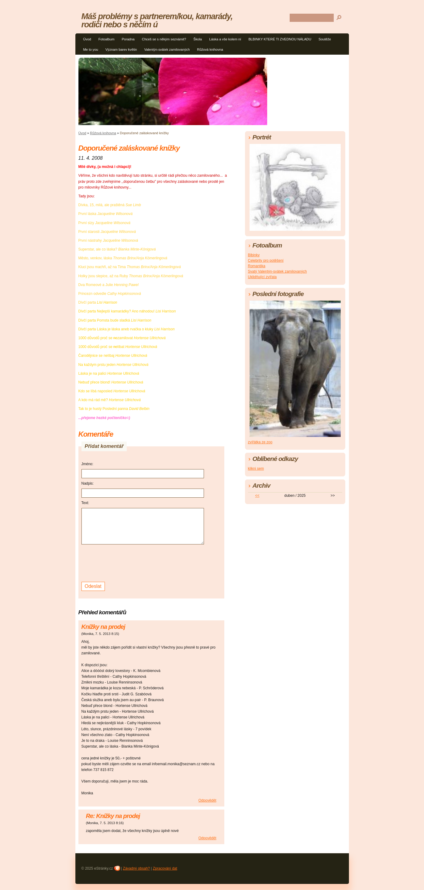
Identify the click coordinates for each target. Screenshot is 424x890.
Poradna (128, 39)
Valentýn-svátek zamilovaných (167, 49)
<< (257, 495)
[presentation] (127, 562)
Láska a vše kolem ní (225, 39)
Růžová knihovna (210, 49)
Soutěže (325, 39)
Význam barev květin (121, 49)
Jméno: (87, 464)
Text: (85, 503)
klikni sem (256, 468)
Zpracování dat (165, 868)
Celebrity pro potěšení (266, 260)
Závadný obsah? (136, 868)
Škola (197, 39)
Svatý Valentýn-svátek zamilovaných (277, 271)
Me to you (90, 49)
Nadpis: (87, 483)
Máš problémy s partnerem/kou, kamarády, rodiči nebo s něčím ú (157, 20)
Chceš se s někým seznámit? (164, 39)
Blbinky (254, 255)
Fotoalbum (106, 39)
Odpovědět (207, 800)
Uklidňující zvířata (262, 277)
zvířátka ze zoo (260, 442)
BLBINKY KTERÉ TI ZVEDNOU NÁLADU (279, 39)
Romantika (256, 266)
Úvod (87, 39)
